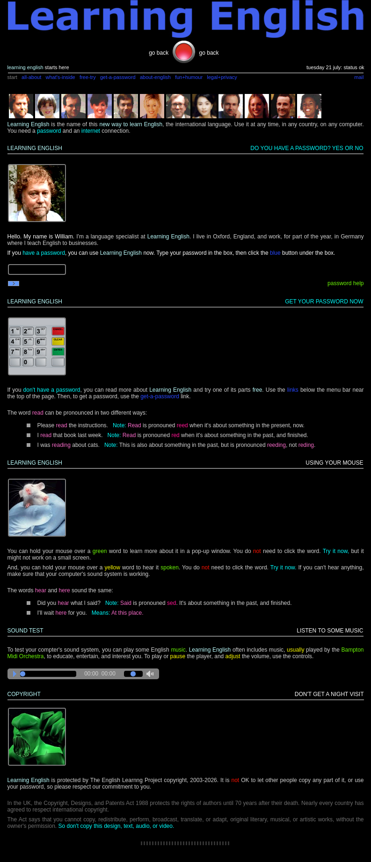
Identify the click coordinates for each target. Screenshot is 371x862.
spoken (169, 567)
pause (177, 656)
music (178, 649)
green (100, 551)
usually (295, 649)
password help (345, 283)
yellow (112, 567)
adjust (233, 656)
